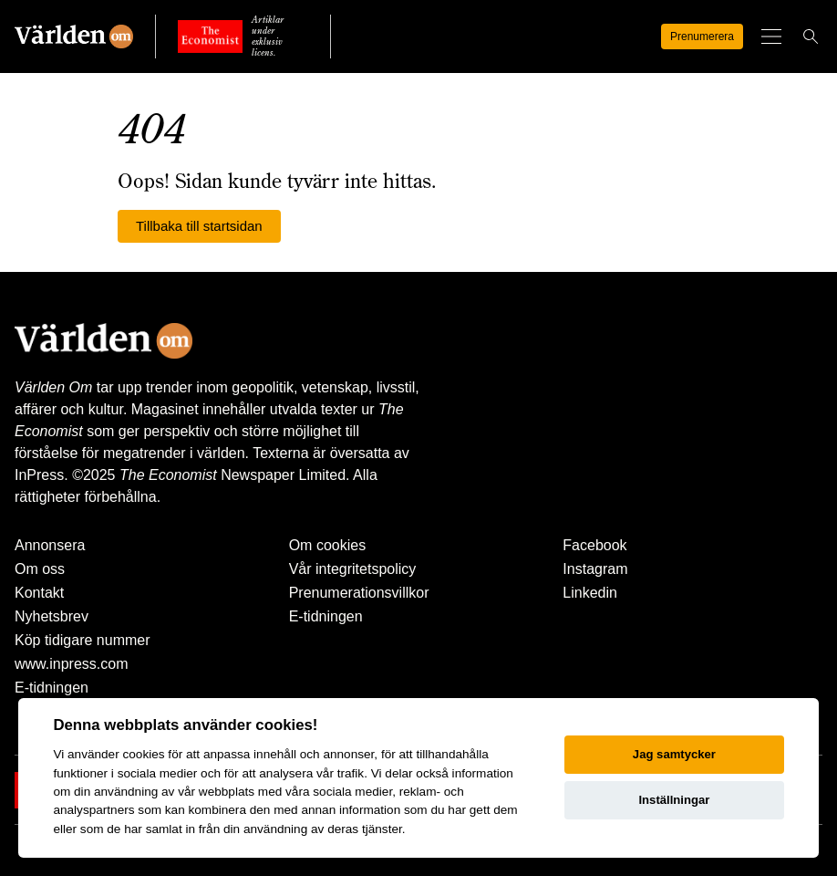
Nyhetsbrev (51, 616)
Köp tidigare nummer (82, 640)
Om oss (40, 569)
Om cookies (327, 545)
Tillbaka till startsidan (199, 226)
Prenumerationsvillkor (359, 592)
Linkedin (590, 592)
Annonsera (50, 545)
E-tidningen (51, 687)
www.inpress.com (71, 664)
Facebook (594, 545)
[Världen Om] (74, 36)
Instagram (595, 569)
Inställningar (673, 800)
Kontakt (39, 592)
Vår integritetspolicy (353, 569)
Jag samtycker (674, 754)
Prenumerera (684, 36)
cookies (143, 754)
